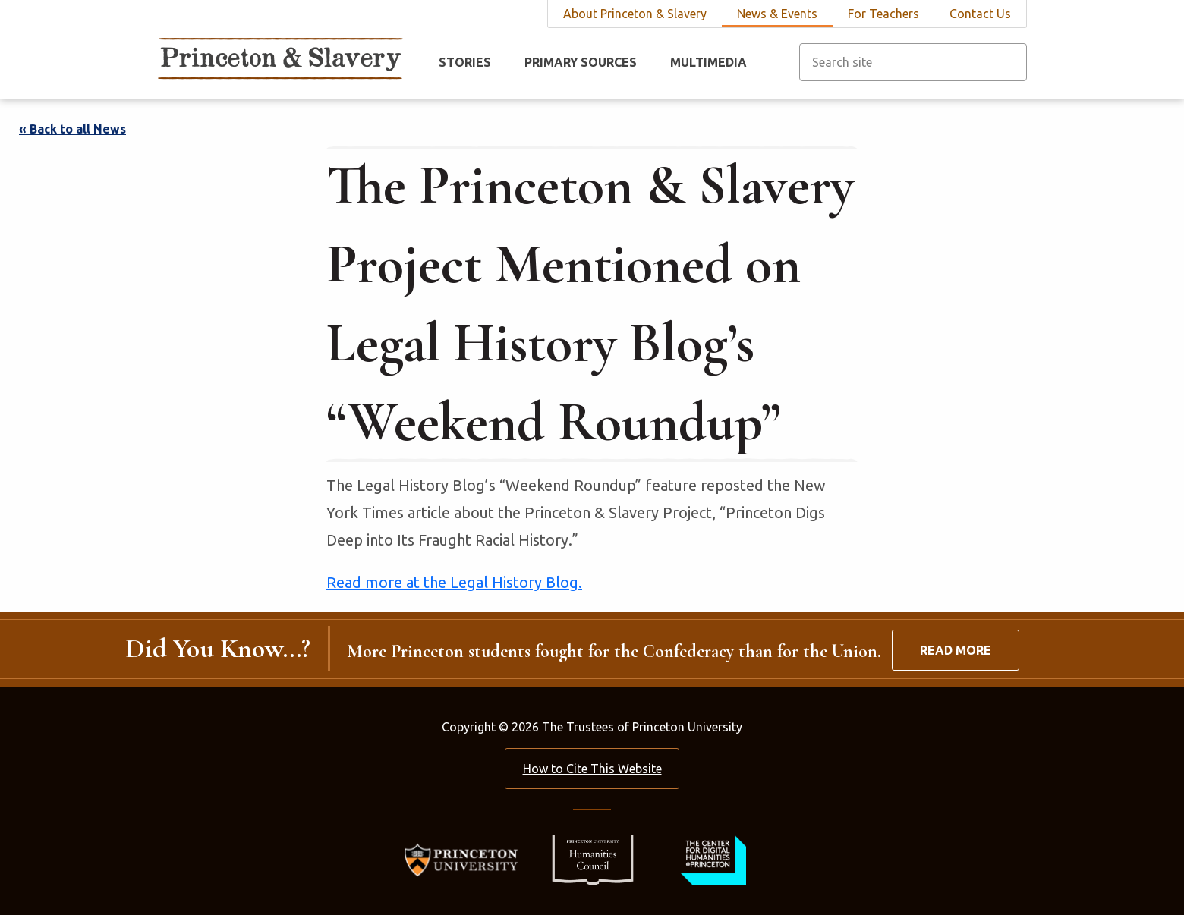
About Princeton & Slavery (635, 13)
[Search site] (913, 62)
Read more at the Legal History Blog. (454, 582)
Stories (465, 62)
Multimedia (708, 62)
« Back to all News (72, 129)
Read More (955, 650)
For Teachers (883, 13)
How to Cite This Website (592, 768)
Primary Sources (580, 62)
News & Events (777, 13)
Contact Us (980, 13)
